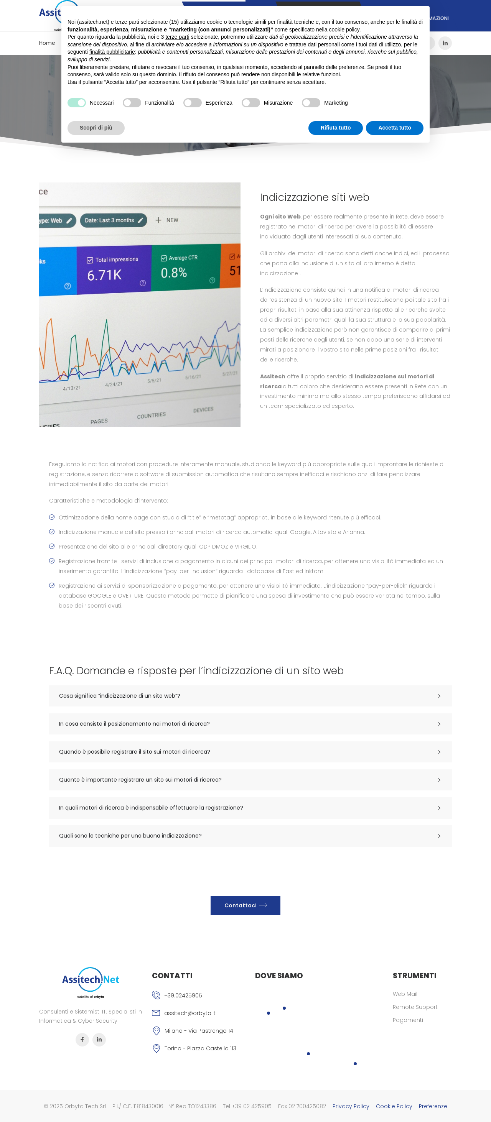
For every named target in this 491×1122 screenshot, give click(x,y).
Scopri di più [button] (96, 128)
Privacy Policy (351, 1106)
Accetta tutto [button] (394, 128)
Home (47, 43)
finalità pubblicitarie (112, 52)
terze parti (177, 37)
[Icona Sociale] (445, 43)
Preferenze (433, 1106)
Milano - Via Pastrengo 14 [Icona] (199, 1031)
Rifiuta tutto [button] (336, 128)
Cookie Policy (394, 1106)
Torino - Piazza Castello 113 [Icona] (200, 1048)
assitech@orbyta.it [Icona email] (190, 1013)
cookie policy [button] (344, 29)
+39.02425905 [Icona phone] (183, 995)
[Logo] (90, 983)
